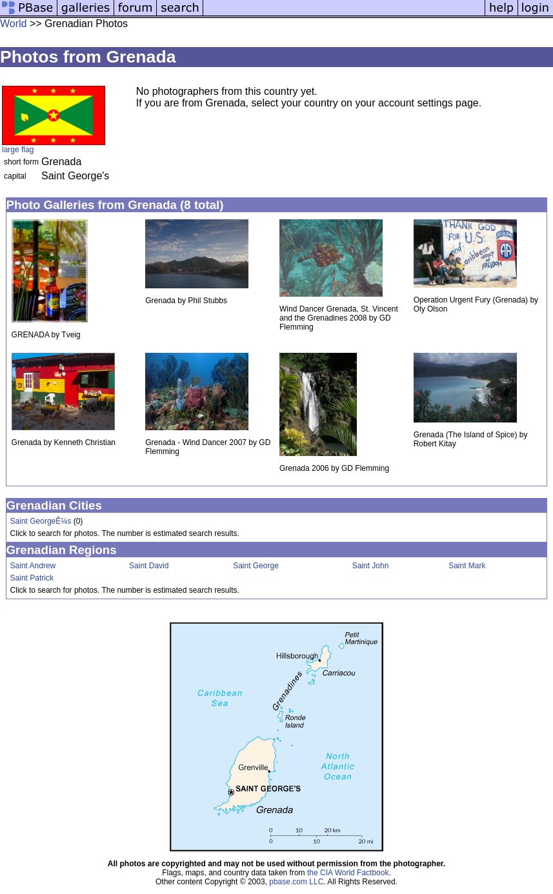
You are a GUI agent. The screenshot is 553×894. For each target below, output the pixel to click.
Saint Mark (466, 565)
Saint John (370, 565)
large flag (18, 149)
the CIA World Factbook (348, 872)
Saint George (256, 565)
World (13, 23)
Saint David (148, 565)
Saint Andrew (33, 565)
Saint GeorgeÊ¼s (41, 521)
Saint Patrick (32, 577)
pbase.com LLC (296, 881)
